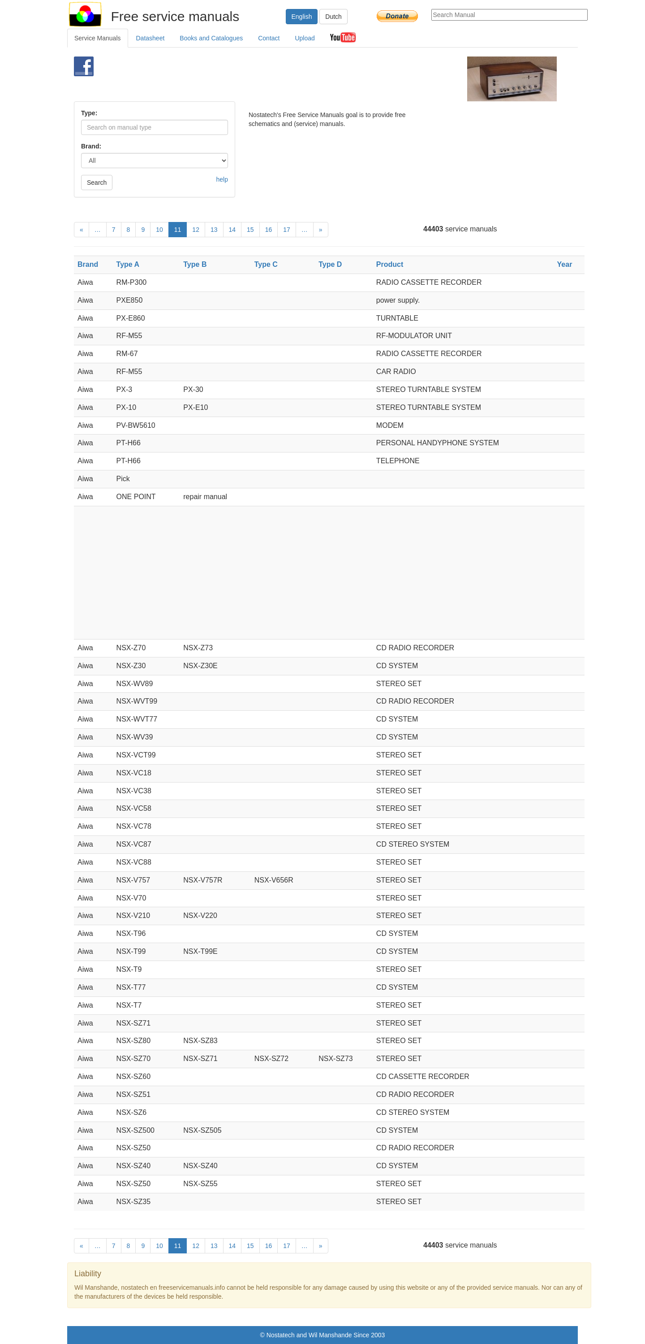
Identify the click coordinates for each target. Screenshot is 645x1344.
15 (250, 229)
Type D (330, 264)
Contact (269, 38)
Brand (87, 264)
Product (389, 264)
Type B (194, 264)
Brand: (91, 146)
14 (232, 229)
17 (286, 229)
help (222, 179)
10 (159, 229)
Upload (304, 38)
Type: (89, 113)
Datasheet (150, 38)
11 (177, 229)
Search (97, 182)
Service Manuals (97, 38)
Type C (266, 264)
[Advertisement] (307, 79)
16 (268, 229)
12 (195, 229)
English (302, 16)
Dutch (333, 16)
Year (564, 264)
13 (214, 229)
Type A (128, 264)
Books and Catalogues (211, 38)
